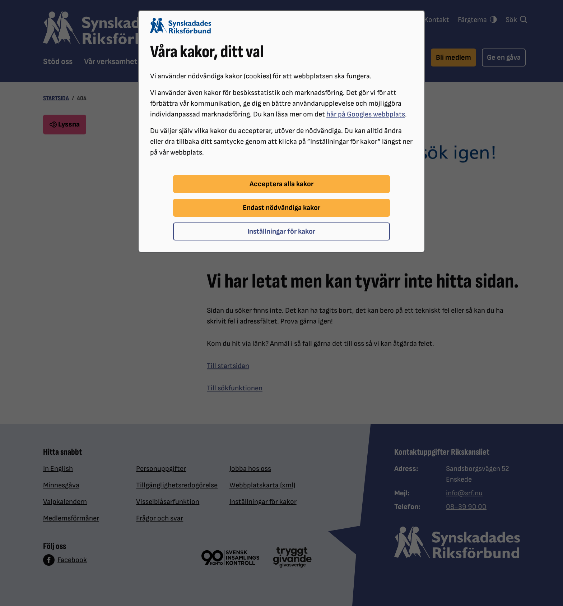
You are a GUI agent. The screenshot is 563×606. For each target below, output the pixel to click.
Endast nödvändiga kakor (281, 207)
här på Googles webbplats (365, 114)
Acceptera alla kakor (281, 184)
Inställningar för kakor (281, 231)
